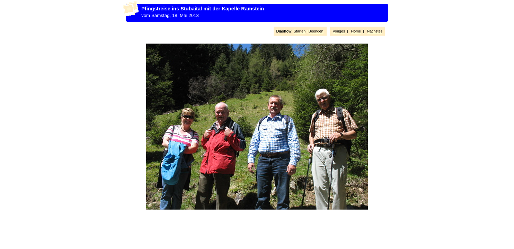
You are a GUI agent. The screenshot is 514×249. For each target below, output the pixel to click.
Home (356, 31)
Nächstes (374, 31)
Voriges (339, 31)
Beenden (316, 31)
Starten (299, 31)
